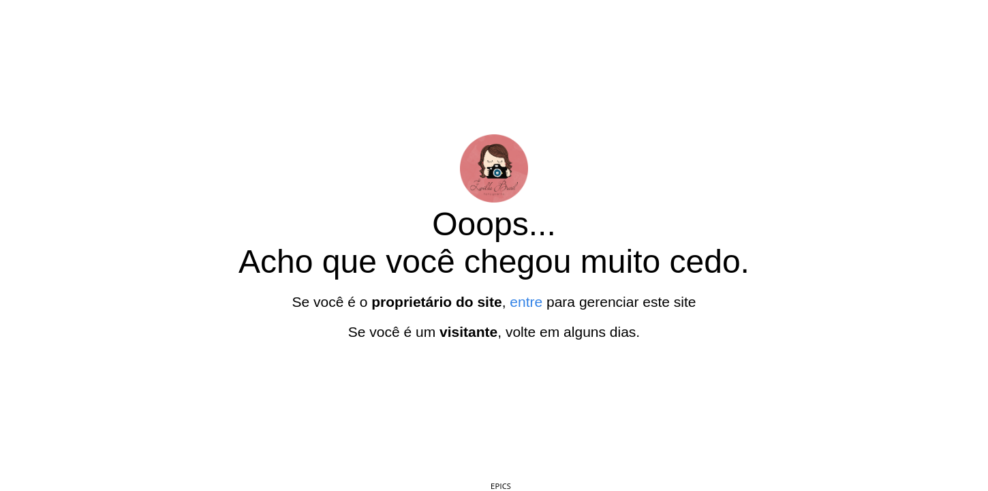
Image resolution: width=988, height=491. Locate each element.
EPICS (501, 486)
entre (526, 302)
